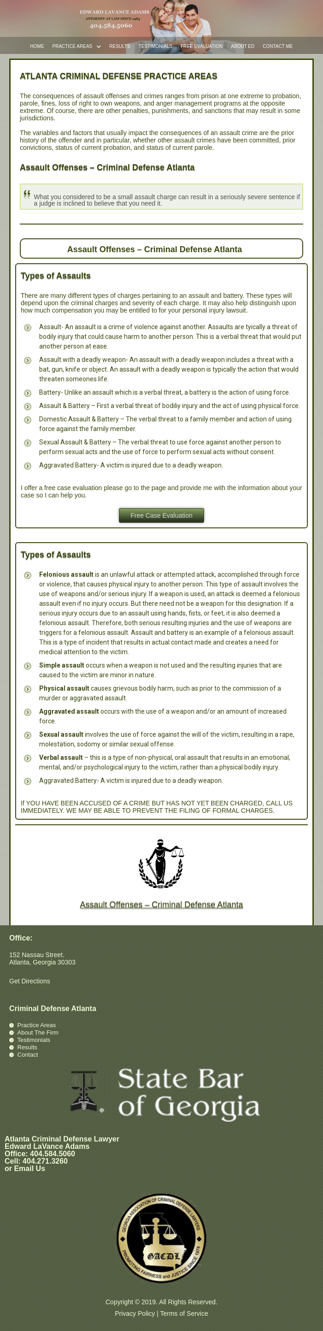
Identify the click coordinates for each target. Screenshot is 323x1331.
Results (119, 46)
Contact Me (278, 46)
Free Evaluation (202, 46)
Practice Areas (77, 47)
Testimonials (155, 46)
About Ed (242, 46)
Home (37, 46)
